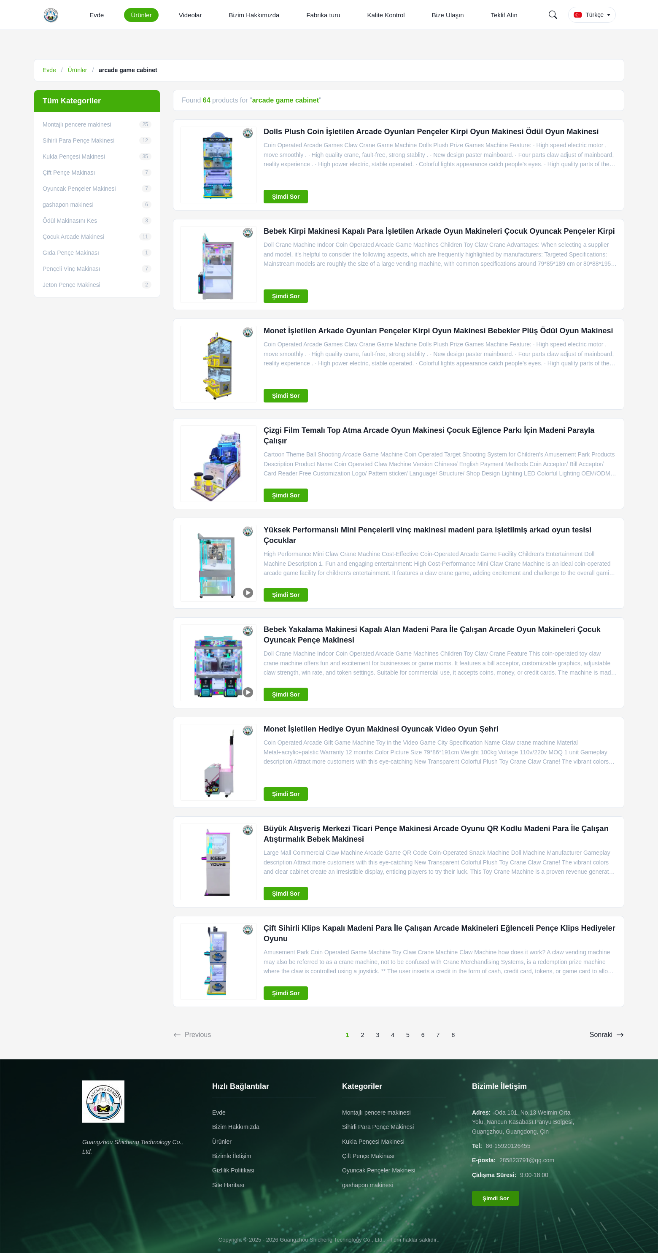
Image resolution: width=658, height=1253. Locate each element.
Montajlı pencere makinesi (376, 1112)
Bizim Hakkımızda (254, 15)
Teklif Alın (504, 15)
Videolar (190, 15)
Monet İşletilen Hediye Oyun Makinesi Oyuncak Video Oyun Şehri (381, 729)
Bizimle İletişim (231, 1156)
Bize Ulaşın (448, 15)
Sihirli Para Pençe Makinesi (378, 1126)
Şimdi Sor (285, 196)
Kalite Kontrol (386, 15)
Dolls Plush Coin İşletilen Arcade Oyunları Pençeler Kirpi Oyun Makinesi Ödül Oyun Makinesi (431, 131)
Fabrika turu (323, 15)
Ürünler (141, 15)
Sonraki (607, 1035)
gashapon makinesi (367, 1185)
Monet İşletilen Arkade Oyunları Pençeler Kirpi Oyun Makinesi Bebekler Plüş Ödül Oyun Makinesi (438, 331)
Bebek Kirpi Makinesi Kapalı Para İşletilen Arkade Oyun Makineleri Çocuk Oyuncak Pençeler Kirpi (439, 231)
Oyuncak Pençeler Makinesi (378, 1170)
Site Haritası (228, 1185)
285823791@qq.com (526, 1160)
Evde (96, 15)
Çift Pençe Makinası (368, 1156)
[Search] (553, 14)
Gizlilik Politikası (233, 1170)
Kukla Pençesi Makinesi (373, 1141)
